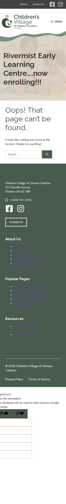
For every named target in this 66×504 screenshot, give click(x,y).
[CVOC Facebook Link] (9, 209)
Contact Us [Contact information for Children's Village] (38, 4)
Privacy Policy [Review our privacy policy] (14, 379)
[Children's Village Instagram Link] (60, 4)
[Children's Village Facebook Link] (52, 4)
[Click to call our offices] (18, 200)
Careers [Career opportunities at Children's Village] (23, 4)
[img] (21, 209)
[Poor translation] (20, 413)
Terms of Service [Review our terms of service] (39, 379)
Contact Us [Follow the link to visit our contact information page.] (16, 222)
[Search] (47, 154)
